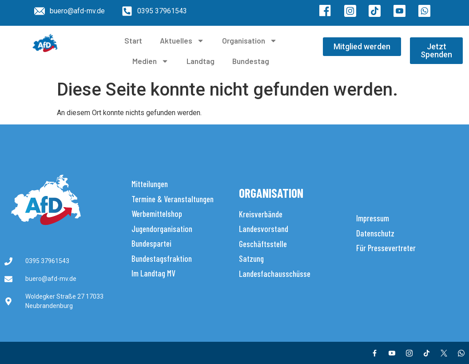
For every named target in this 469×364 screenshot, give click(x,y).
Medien (150, 61)
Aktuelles (182, 40)
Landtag (201, 60)
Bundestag (250, 60)
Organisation (249, 40)
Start (133, 40)
